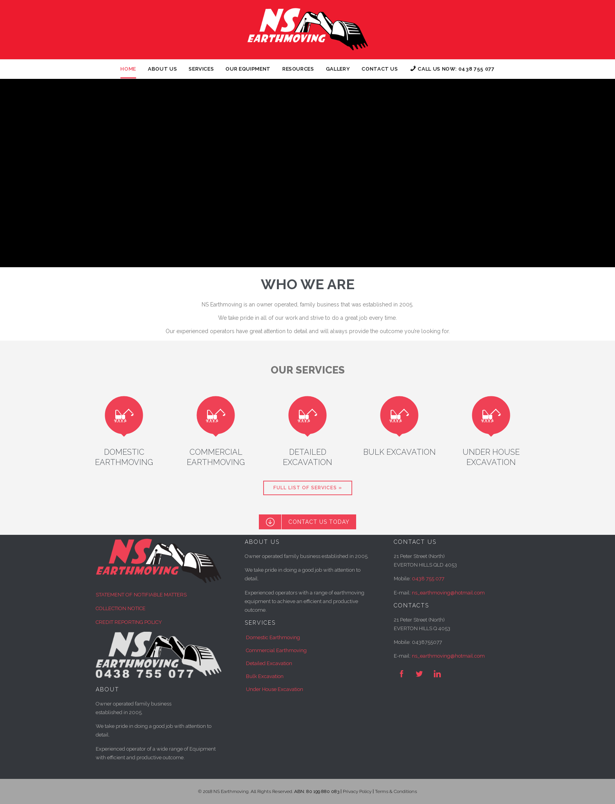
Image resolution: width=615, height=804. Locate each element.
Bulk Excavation (265, 676)
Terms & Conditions (396, 791)
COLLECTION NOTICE (121, 608)
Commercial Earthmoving (276, 650)
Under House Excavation (274, 689)
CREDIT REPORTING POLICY (129, 622)
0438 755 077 (428, 579)
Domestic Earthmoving (273, 637)
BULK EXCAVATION (399, 452)
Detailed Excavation (269, 663)
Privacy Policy (357, 791)
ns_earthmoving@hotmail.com (448, 656)
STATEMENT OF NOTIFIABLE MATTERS (141, 595)
